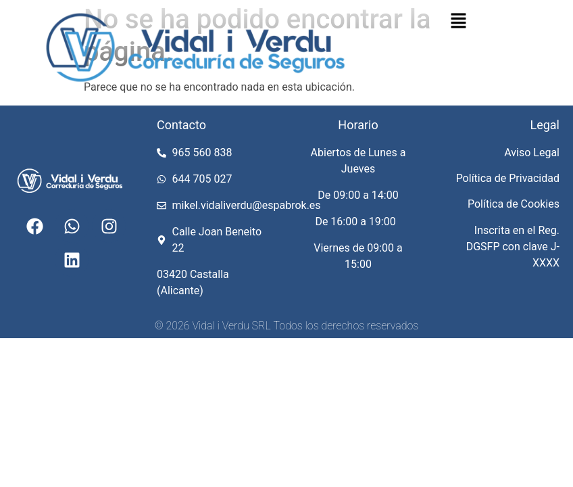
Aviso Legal (531, 152)
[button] (458, 22)
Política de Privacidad (507, 178)
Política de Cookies (513, 204)
